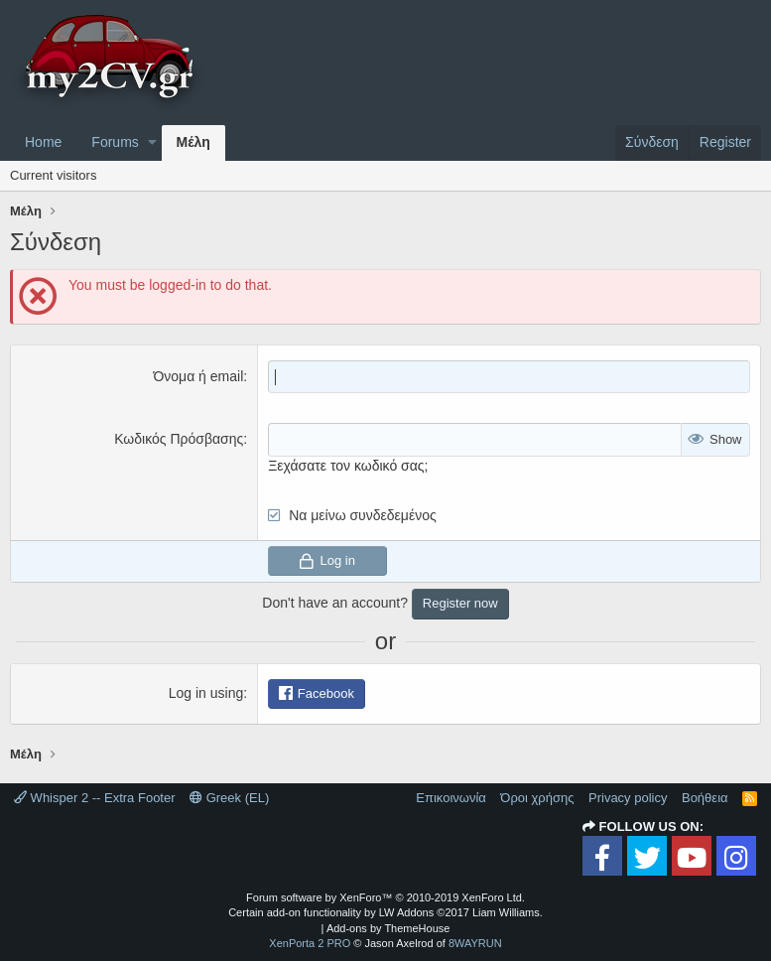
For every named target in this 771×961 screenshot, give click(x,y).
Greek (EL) (229, 797)
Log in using (206, 693)
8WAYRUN (475, 943)
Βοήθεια (705, 797)
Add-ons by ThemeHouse (388, 928)
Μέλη (193, 142)
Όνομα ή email (198, 376)
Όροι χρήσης (537, 797)
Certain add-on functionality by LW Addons (385, 912)
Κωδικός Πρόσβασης (178, 439)
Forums (114, 142)
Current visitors (53, 175)
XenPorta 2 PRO (309, 943)
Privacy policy (627, 797)
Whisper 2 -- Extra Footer (95, 797)
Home (43, 142)
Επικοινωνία (451, 797)
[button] (152, 143)
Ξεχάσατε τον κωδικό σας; (348, 466)
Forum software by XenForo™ (385, 897)
